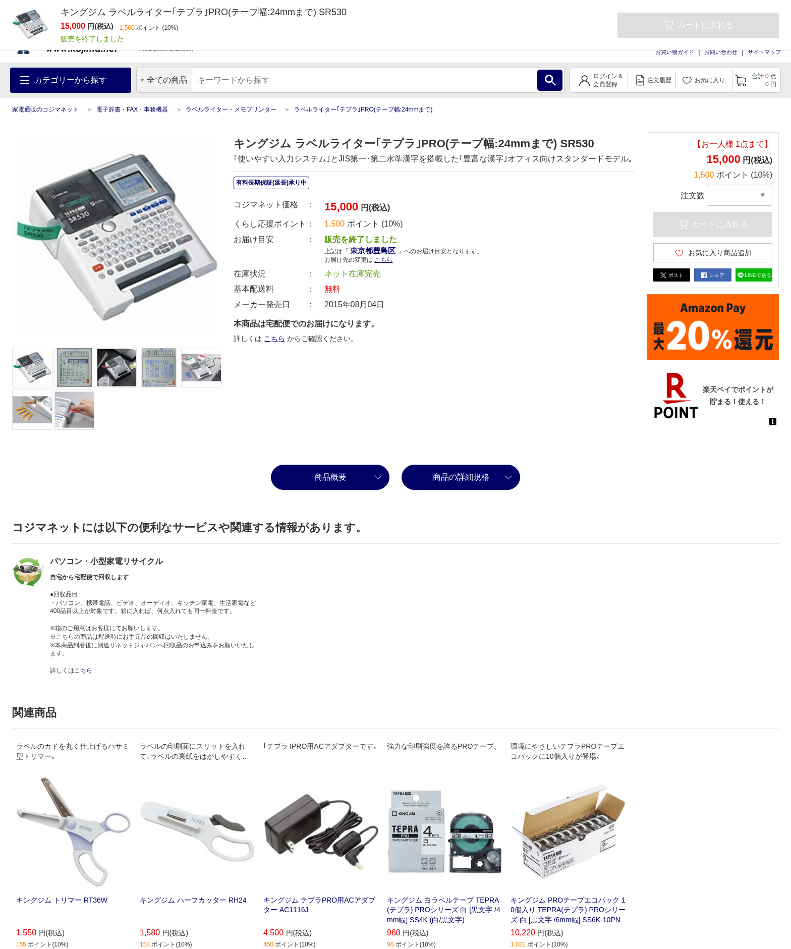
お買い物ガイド (674, 52)
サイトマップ (764, 52)
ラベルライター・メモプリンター (231, 109)
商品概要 (330, 477)
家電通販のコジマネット (45, 109)
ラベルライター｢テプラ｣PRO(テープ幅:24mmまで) (363, 109)
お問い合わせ (721, 52)
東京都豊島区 (374, 250)
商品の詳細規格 (461, 477)
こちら (383, 259)
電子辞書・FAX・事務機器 (132, 109)
